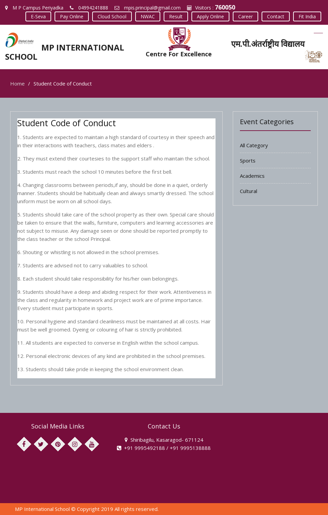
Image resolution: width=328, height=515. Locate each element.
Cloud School (112, 16)
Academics (252, 175)
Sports (247, 160)
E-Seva (38, 16)
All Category (254, 145)
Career (245, 16)
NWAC (148, 16)
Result (176, 16)
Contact (275, 16)
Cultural (248, 191)
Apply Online (210, 16)
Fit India (307, 16)
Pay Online (71, 16)
